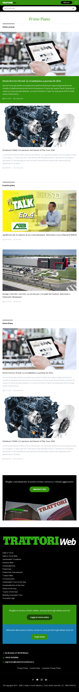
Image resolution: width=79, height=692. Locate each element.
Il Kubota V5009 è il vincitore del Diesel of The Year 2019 (29, 150)
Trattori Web (8, 575)
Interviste (18, 239)
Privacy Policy (22, 668)
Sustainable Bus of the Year (14, 585)
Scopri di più (39, 637)
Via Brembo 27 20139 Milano (15, 653)
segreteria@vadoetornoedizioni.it (18, 662)
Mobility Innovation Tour (13, 595)
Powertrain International (12, 572)
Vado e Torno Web (10, 556)
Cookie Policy (35, 668)
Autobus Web (8, 562)
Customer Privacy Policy (51, 668)
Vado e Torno (8, 553)
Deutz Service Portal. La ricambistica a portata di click (32, 81)
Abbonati (66, 2)
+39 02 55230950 (10, 657)
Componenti (19, 99)
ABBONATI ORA (39, 489)
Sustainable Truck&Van (12, 559)
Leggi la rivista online (39, 617)
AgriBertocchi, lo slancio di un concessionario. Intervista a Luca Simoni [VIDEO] (39, 235)
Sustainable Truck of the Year (14, 582)
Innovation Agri (9, 598)
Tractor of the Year (10, 592)
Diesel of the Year (10, 588)
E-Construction (9, 579)
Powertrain (7, 569)
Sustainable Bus (9, 566)
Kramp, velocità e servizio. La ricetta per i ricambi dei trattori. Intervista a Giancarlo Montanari (36, 295)
